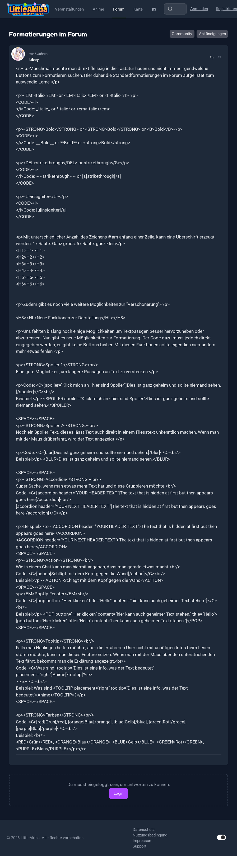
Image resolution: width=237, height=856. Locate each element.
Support (139, 846)
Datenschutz (144, 829)
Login (118, 793)
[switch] (221, 837)
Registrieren (226, 8)
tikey (34, 59)
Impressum (142, 840)
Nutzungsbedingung (150, 835)
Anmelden (199, 8)
